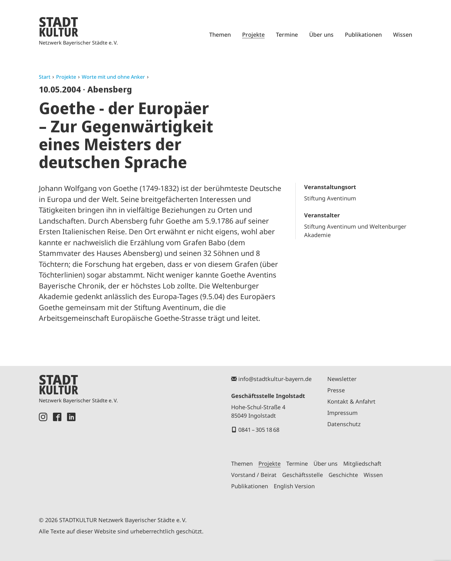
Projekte (253, 34)
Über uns (321, 34)
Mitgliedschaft (362, 463)
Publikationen (363, 34)
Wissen (402, 34)
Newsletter (341, 379)
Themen (220, 34)
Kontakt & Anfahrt (351, 401)
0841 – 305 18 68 (258, 429)
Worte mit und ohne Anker (113, 76)
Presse (336, 390)
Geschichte (343, 475)
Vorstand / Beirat (254, 475)
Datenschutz (343, 424)
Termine (287, 34)
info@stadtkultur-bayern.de (275, 379)
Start (44, 76)
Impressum (342, 412)
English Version (294, 486)
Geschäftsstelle (302, 475)
